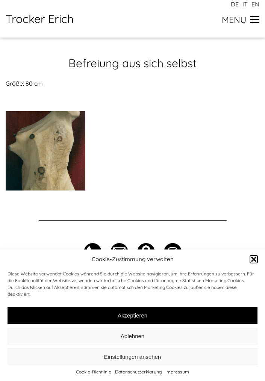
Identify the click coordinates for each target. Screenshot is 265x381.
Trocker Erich (40, 19)
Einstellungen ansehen (132, 357)
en (255, 4)
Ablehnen (132, 336)
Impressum (177, 372)
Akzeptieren (132, 315)
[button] (253, 259)
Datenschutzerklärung (138, 372)
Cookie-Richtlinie (93, 372)
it (245, 4)
